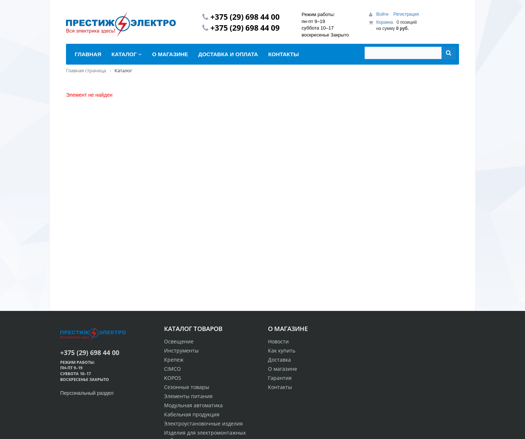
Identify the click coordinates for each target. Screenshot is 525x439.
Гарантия (280, 377)
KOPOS (172, 377)
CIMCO (172, 368)
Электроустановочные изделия (203, 423)
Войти (383, 14)
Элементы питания (188, 396)
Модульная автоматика (193, 405)
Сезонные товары (186, 387)
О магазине (282, 368)
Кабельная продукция (191, 414)
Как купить (281, 350)
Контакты (280, 387)
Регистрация (406, 14)
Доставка (279, 359)
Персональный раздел (86, 393)
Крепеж (173, 359)
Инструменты (181, 350)
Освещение (179, 341)
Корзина (384, 22)
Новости (278, 341)
